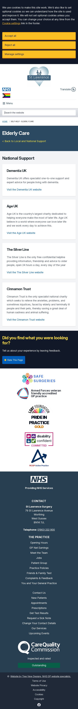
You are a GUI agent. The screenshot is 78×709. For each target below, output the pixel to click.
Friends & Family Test (39, 573)
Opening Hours (39, 542)
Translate (68, 89)
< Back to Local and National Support (24, 141)
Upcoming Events (39, 633)
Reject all (10, 45)
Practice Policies (39, 568)
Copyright (39, 698)
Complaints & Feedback (39, 578)
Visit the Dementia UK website (24, 189)
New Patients (39, 597)
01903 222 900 (46, 529)
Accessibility (39, 689)
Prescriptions (39, 608)
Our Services (39, 628)
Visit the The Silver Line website (25, 272)
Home (4, 121)
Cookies (39, 694)
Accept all (10, 35)
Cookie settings (11, 23)
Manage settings (14, 54)
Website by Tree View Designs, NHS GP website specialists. (40, 676)
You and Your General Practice (39, 583)
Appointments (39, 602)
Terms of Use (39, 680)
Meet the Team (39, 552)
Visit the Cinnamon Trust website (25, 319)
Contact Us (39, 592)
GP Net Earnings (39, 547)
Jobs (39, 557)
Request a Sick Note (39, 618)
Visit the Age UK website (21, 232)
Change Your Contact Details (39, 623)
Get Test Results (39, 613)
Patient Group (39, 562)
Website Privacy (39, 685)
